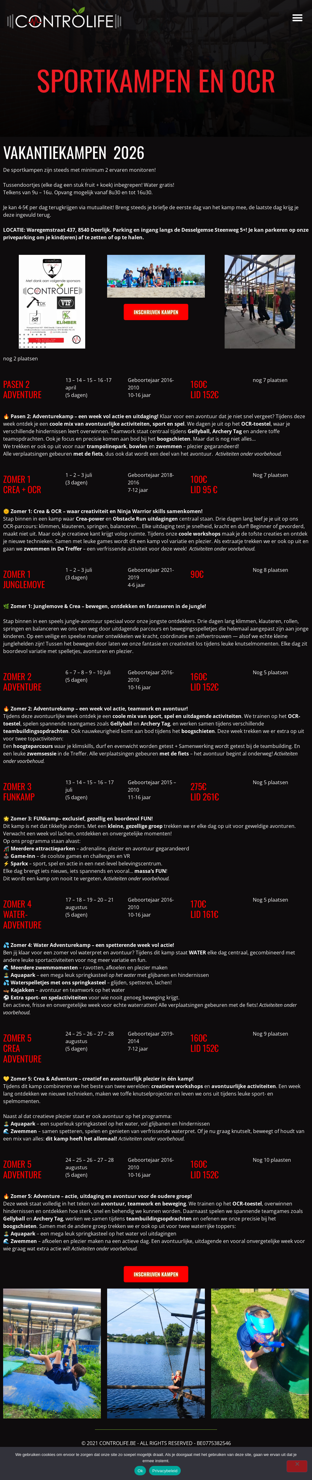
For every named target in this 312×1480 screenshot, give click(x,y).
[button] (297, 18)
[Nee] (297, 1466)
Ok (140, 1470)
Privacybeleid (165, 1470)
